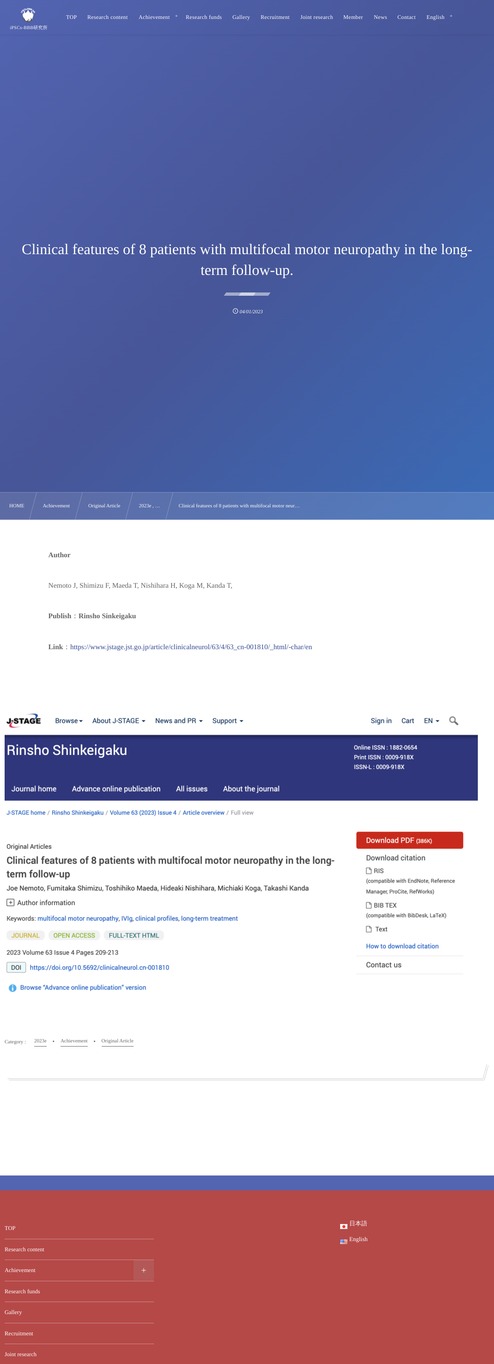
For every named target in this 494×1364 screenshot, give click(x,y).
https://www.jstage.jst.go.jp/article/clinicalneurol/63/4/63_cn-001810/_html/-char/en (191, 647)
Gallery (13, 1312)
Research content (24, 1249)
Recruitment (19, 1333)
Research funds (22, 1291)
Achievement (20, 1270)
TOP (10, 1228)
